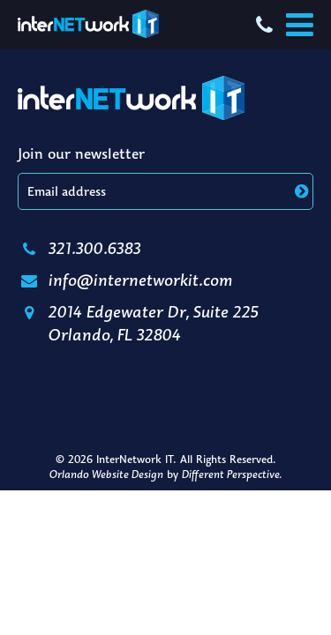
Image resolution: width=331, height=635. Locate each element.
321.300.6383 (79, 247)
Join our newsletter (81, 153)
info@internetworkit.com (125, 279)
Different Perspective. (232, 474)
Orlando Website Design (106, 474)
